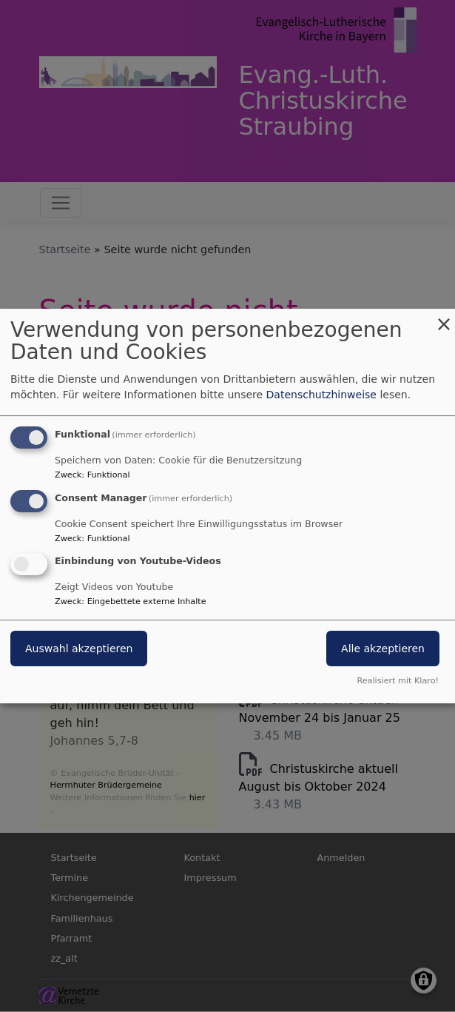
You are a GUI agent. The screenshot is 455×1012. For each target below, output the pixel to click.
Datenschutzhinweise (321, 395)
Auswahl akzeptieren (78, 649)
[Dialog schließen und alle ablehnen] (444, 318)
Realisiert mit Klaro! (398, 681)
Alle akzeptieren (383, 649)
